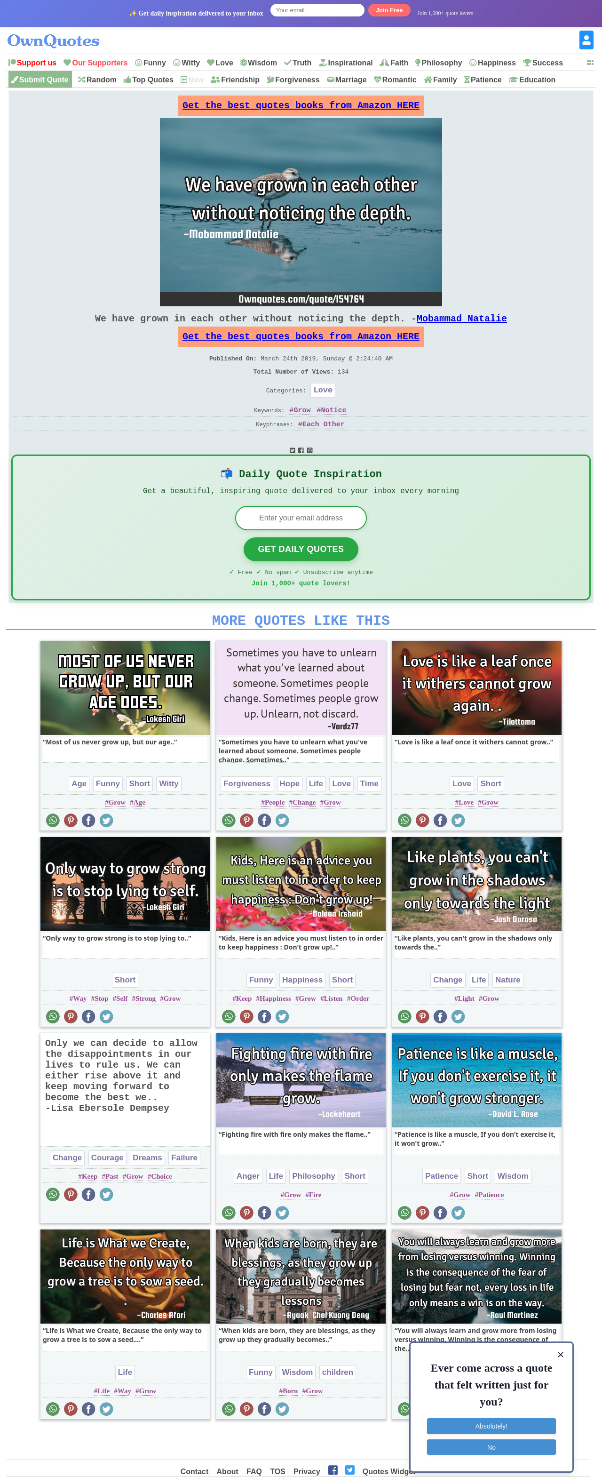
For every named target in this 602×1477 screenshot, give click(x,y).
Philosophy (441, 63)
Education (537, 80)
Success (547, 63)
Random (102, 80)
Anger (248, 1205)
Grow (301, 428)
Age (79, 813)
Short (139, 813)
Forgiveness (297, 80)
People (275, 832)
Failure (184, 1187)
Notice (334, 428)
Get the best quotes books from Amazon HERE (301, 108)
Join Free (389, 10)
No (491, 1441)
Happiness (497, 63)
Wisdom (262, 63)
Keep (244, 1028)
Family (445, 80)
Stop (101, 1028)
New (196, 80)
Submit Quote (44, 80)
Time (369, 813)
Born (290, 1420)
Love (224, 63)
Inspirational (350, 63)
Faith (399, 63)
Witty (191, 63)
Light (466, 1028)
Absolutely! (491, 1421)
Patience (486, 80)
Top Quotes (153, 80)
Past (112, 1206)
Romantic (399, 80)
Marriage (351, 80)
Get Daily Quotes (301, 573)
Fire (315, 1224)
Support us (36, 63)
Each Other (323, 443)
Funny (154, 63)
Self (121, 1028)
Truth (302, 63)
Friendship (240, 80)
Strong (145, 1028)
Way (80, 1028)
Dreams (147, 1187)
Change (304, 832)
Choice (161, 1206)
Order (359, 1028)
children (337, 1401)
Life (316, 813)
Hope (290, 813)
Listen (333, 1028)
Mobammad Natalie (462, 325)
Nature (508, 1009)
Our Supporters (99, 63)
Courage (107, 1187)
